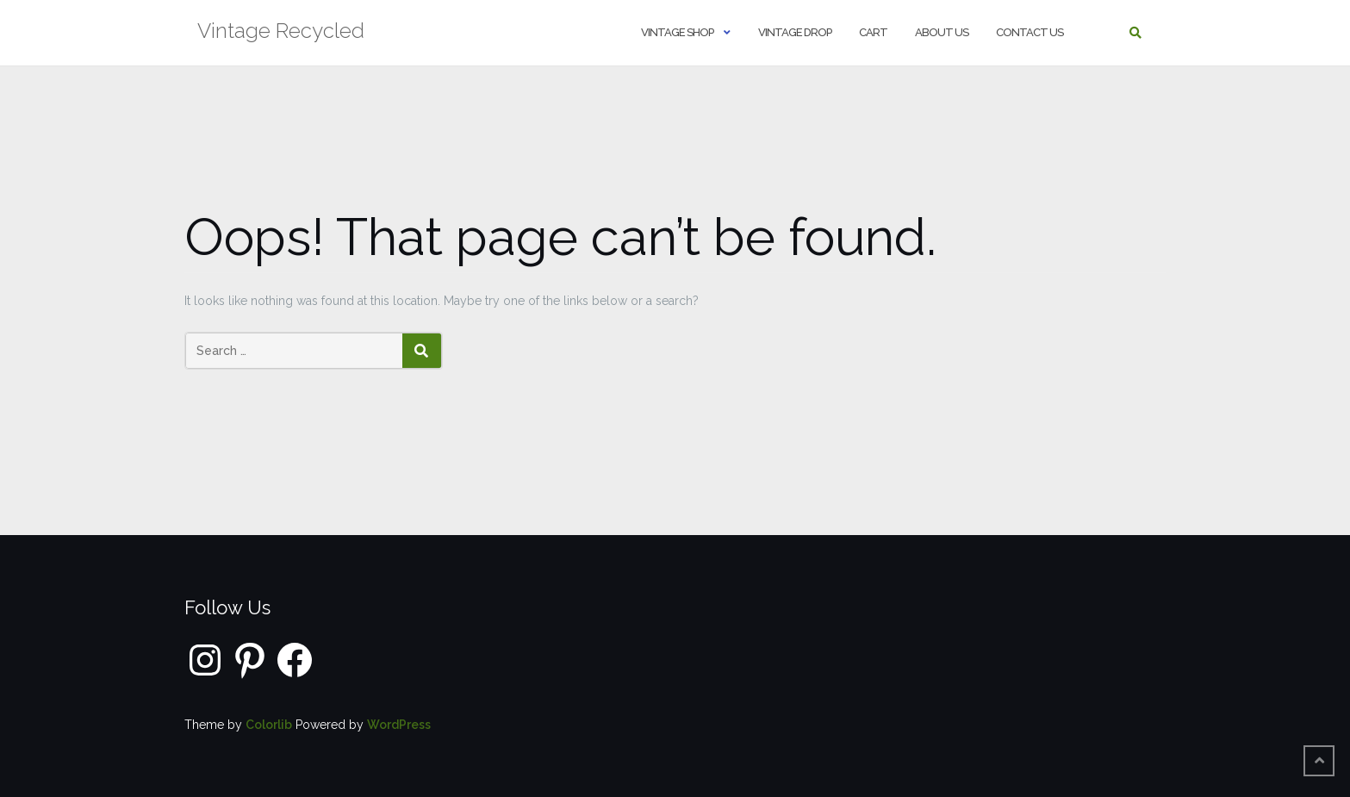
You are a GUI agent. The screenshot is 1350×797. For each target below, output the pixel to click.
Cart (873, 32)
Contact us (1029, 32)
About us (941, 32)
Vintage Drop (794, 32)
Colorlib (269, 725)
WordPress (399, 725)
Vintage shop (677, 32)
